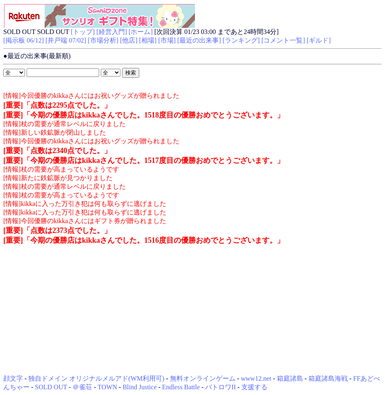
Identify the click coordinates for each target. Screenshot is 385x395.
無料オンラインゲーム (203, 378)
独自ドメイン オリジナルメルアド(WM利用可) (96, 378)
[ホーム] (141, 31)
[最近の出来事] (199, 40)
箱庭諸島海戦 (328, 378)
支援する (254, 387)
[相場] (148, 40)
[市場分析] (103, 40)
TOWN (107, 387)
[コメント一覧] (283, 40)
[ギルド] (319, 40)
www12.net (256, 378)
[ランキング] (241, 40)
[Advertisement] (192, 310)
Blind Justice (139, 387)
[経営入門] (111, 31)
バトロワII (220, 387)
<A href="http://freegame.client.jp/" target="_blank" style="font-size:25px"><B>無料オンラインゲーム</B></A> (99, 15)
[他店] (129, 40)
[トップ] (83, 31)
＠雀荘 (82, 387)
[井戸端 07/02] (65, 40)
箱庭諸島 (290, 378)
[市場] (167, 40)
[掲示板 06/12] (23, 40)
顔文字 (13, 378)
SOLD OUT (51, 387)
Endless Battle (181, 387)
